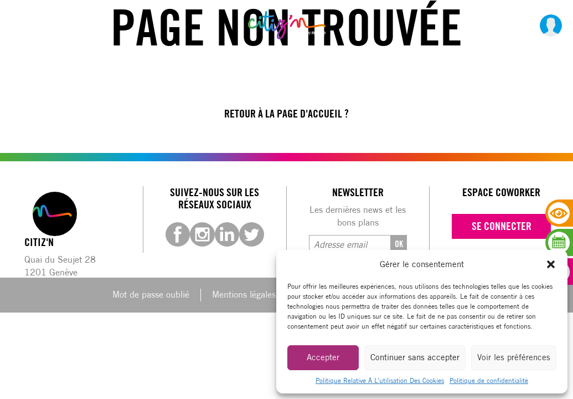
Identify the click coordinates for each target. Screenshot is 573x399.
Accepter (323, 357)
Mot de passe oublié (150, 294)
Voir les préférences (513, 357)
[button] (550, 264)
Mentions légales (244, 294)
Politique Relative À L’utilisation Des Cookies (380, 380)
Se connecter (501, 226)
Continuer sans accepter (415, 357)
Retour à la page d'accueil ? (286, 113)
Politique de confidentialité (489, 380)
